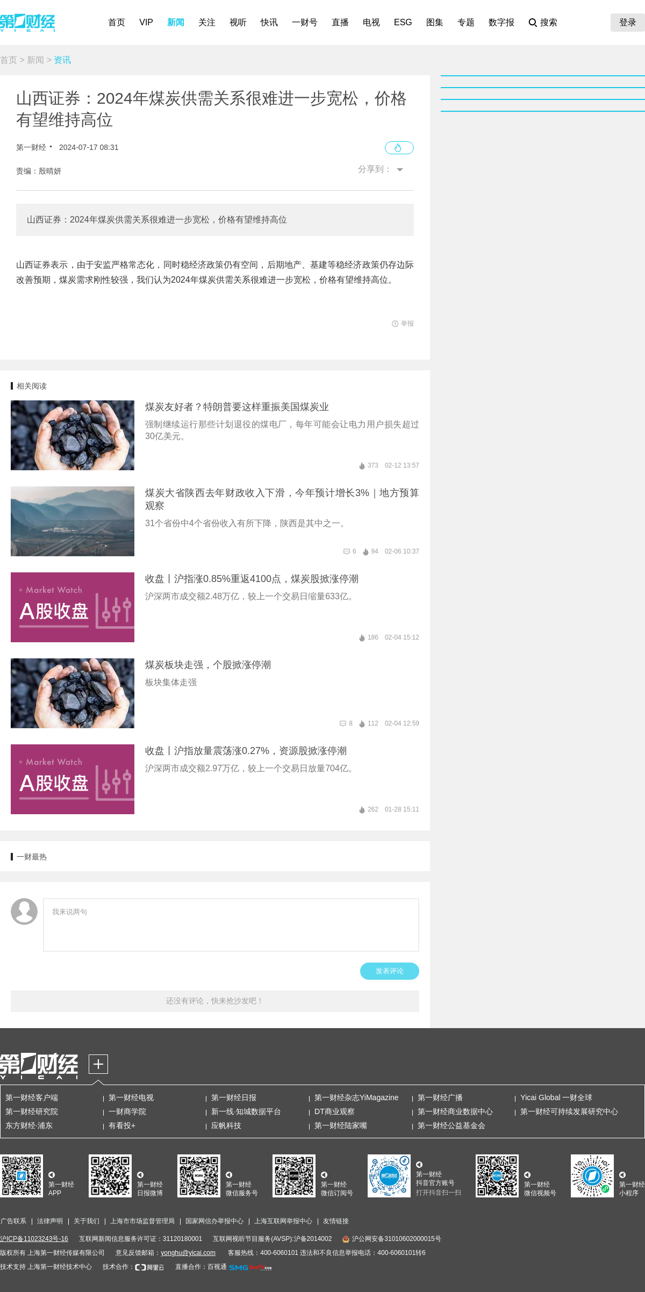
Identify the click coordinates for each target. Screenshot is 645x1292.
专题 (466, 22)
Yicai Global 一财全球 (556, 1097)
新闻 (175, 22)
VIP (146, 22)
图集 (434, 22)
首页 (116, 22)
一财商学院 (127, 1111)
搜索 (548, 22)
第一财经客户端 (31, 1097)
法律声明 (50, 1221)
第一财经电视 (131, 1097)
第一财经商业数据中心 (455, 1111)
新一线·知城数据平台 (246, 1111)
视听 (238, 22)
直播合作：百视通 (201, 1267)
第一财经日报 (233, 1097)
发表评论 (390, 971)
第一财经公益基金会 (451, 1125)
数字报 (501, 22)
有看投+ (122, 1125)
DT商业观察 (334, 1111)
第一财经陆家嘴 (340, 1125)
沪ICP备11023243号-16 (34, 1239)
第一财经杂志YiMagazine (356, 1097)
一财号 (305, 22)
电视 (371, 22)
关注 (207, 22)
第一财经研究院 (31, 1111)
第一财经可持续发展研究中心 (569, 1111)
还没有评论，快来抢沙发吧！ (215, 1000)
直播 (340, 22)
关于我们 (86, 1221)
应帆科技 (226, 1125)
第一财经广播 (440, 1097)
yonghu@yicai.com (188, 1253)
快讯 (269, 22)
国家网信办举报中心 (214, 1221)
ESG (403, 22)
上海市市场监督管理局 (142, 1221)
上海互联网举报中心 (283, 1221)
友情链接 (336, 1221)
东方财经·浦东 (29, 1125)
